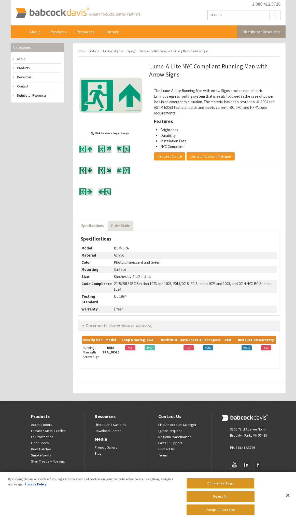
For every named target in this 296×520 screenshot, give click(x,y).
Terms (163, 455)
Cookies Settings (220, 485)
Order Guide (120, 225)
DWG (149, 347)
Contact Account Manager (210, 156)
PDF (130, 347)
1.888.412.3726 (266, 4)
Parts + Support (170, 443)
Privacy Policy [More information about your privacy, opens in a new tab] (35, 486)
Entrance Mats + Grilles (48, 430)
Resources (85, 31)
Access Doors (41, 424)
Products (58, 31)
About (35, 31)
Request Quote (169, 156)
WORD (208, 347)
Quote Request (170, 430)
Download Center (108, 430)
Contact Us (169, 416)
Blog (98, 453)
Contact (111, 31)
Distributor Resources (261, 31)
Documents (119, 326)
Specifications (92, 225)
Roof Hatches (41, 449)
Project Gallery (106, 447)
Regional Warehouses (174, 437)
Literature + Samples (110, 424)
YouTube (234, 465)
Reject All (220, 499)
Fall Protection (42, 437)
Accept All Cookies (220, 512)
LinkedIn (246, 465)
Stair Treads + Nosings (48, 461)
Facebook (258, 465)
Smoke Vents (41, 455)
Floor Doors (40, 443)
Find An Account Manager (177, 424)
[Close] (287, 497)
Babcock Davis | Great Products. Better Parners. (78, 13)
